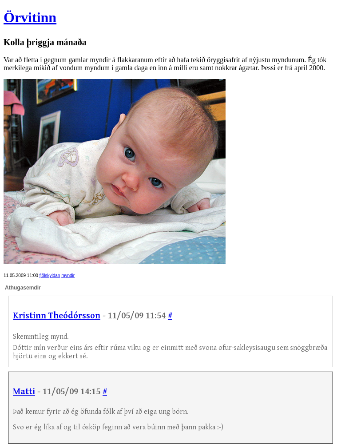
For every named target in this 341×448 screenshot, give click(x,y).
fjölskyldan (50, 275)
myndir (68, 275)
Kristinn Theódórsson (56, 316)
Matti (24, 392)
